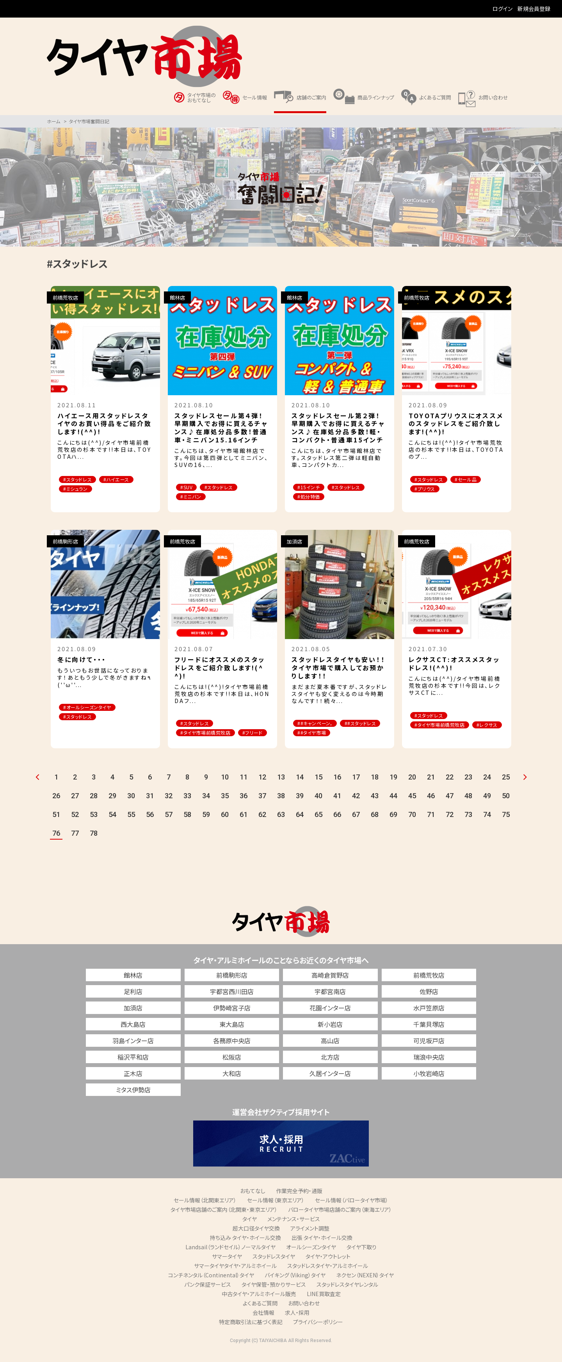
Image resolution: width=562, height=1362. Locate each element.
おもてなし (252, 1202)
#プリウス (427, 489)
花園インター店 (330, 1019)
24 (487, 788)
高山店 (330, 1052)
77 (75, 844)
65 (318, 826)
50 (506, 807)
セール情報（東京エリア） (275, 1211)
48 (468, 807)
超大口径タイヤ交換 (256, 1239)
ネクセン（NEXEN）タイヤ (365, 1286)
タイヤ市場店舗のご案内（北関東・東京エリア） (224, 1221)
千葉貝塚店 (429, 1035)
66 (337, 826)
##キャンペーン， (318, 724)
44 (393, 807)
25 (506, 788)
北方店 (330, 1068)
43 (375, 807)
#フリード (193, 744)
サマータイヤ (227, 1267)
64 (300, 826)
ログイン (502, 8)
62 (262, 826)
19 (393, 788)
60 (225, 826)
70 (412, 826)
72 (450, 826)
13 (281, 788)
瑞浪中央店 (429, 1068)
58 (187, 826)
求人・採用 (297, 1324)
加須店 (133, 1019)
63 (281, 826)
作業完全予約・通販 (299, 1202)
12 (262, 788)
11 (243, 788)
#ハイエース (125, 479)
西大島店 (133, 1035)
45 (412, 807)
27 (75, 807)
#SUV (189, 487)
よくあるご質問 (260, 1314)
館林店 (133, 986)
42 (356, 807)
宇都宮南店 (330, 1002)
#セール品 (474, 479)
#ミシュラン (78, 489)
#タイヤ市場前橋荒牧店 (209, 734)
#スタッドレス (80, 479)
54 (112, 826)
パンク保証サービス (207, 1296)
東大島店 (231, 1035)
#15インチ (311, 487)
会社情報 (263, 1324)
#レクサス (427, 736)
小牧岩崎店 (429, 1084)
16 (337, 788)
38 (281, 807)
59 (206, 826)
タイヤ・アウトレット (328, 1267)
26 (56, 807)
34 (206, 807)
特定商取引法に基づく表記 (251, 1333)
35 (225, 807)
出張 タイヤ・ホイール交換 (322, 1249)
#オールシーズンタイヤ (91, 708)
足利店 (133, 1002)
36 (243, 807)
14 (300, 788)
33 (187, 807)
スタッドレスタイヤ (274, 1267)
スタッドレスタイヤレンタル (347, 1296)
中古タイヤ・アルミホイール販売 (259, 1305)
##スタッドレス (316, 734)
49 (487, 807)
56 (150, 826)
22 (450, 788)
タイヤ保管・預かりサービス (274, 1296)
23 (468, 788)
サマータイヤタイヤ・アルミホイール (235, 1277)
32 (169, 807)
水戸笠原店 (429, 1019)
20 (412, 788)
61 (243, 826)
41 (337, 807)
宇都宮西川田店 (232, 1002)
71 (431, 826)
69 (393, 826)
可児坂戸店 (429, 1052)
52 (75, 826)
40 (318, 807)
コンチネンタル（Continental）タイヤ (211, 1286)
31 (150, 807)
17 (356, 788)
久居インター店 (330, 1084)
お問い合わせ (304, 1314)
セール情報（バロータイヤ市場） (351, 1211)
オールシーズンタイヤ (311, 1258)
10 (225, 788)
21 (431, 788)
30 (131, 807)
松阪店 (231, 1068)
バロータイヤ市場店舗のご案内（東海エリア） (340, 1221)
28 (94, 807)
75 (506, 826)
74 (487, 826)
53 (94, 826)
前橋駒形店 (231, 986)
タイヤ (249, 1230)
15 (318, 788)
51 (56, 826)
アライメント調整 (309, 1239)
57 (169, 826)
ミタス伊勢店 (133, 1101)
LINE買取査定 (324, 1305)
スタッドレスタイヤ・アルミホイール (327, 1277)
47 (450, 807)
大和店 (231, 1084)
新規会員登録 (534, 8)
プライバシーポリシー (318, 1333)
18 (375, 788)
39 (300, 807)
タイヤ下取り (362, 1258)
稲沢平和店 (133, 1068)
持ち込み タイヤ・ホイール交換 (245, 1249)
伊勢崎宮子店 (232, 1019)
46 (431, 807)
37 (262, 807)
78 (94, 844)
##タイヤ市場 (363, 734)
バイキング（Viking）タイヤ (295, 1286)
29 (112, 807)
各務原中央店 (232, 1052)
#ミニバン (193, 497)
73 (468, 826)
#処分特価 (311, 497)
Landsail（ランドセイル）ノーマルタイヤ (230, 1258)
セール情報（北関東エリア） (205, 1211)
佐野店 (429, 1002)
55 (131, 826)
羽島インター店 (133, 1052)
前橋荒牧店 (429, 986)
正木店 (133, 1084)
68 (375, 826)
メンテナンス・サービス (293, 1230)
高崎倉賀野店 (330, 986)
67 (356, 826)
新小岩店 (330, 1035)
